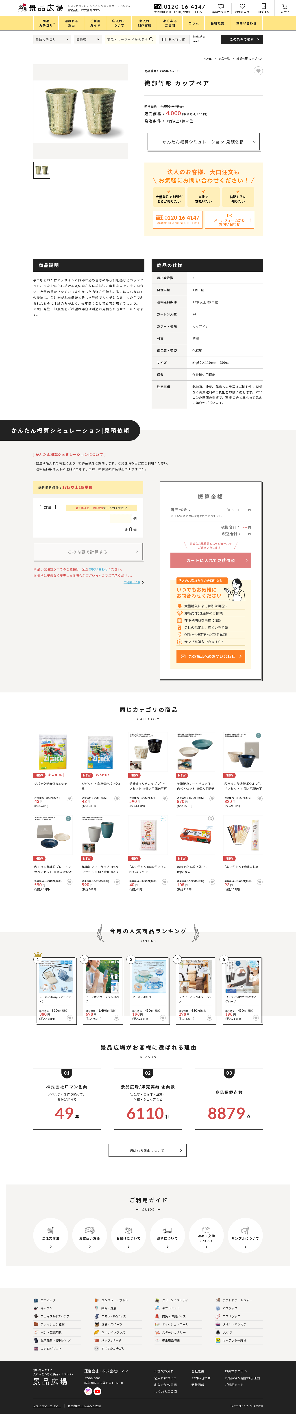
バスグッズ (226, 1317)
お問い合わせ (98, 569)
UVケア (223, 1341)
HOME (208, 58)
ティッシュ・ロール (172, 1333)
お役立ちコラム (236, 1380)
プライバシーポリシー (47, 1415)
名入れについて (165, 1387)
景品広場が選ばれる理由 (242, 1387)
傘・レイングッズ (109, 1341)
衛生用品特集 (167, 1349)
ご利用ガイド (132, 582)
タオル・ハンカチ (230, 1333)
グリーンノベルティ (171, 1309)
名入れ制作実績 (165, 1394)
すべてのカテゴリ (109, 1358)
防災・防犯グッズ (170, 1325)
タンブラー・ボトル (111, 1309)
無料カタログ (220, 12)
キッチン (43, 1317)
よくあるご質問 (165, 1400)
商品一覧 (224, 58)
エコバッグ (45, 1309)
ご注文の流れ (164, 1380)
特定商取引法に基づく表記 (84, 1415)
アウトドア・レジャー (233, 1309)
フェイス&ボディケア (52, 1325)
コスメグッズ (228, 1325)
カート (285, 11)
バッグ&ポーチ (107, 1349)
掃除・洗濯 (105, 1317)
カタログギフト (48, 1358)
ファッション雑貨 (49, 1333)
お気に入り (242, 12)
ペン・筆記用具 (48, 1341)
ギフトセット (167, 1317)
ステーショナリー (170, 1341)
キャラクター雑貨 (230, 1349)
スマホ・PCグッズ (110, 1325)
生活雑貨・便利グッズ (52, 1349)
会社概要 (198, 1380)
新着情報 (198, 1394)
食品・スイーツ (108, 1333)
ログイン (264, 12)
